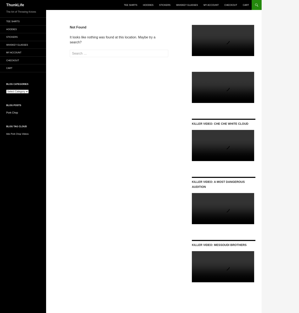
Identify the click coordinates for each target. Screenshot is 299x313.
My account (211, 5)
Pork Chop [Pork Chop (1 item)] (16, 134)
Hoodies (148, 5)
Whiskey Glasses (187, 5)
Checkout (230, 5)
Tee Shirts (130, 5)
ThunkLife (15, 5)
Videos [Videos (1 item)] (25, 134)
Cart (246, 5)
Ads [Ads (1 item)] (8, 134)
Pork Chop (12, 112)
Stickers (164, 5)
